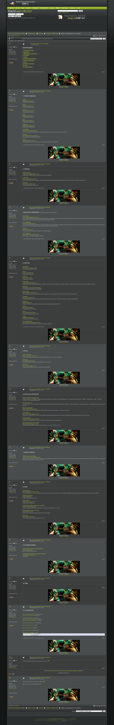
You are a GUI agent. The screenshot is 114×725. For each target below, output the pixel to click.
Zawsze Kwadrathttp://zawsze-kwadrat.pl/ (29, 355)
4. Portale (26, 55)
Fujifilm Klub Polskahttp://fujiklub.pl (28, 496)
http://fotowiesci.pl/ (26, 635)
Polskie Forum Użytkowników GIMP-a (16, 33)
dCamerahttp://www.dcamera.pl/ (29, 297)
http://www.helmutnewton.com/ (30, 614)
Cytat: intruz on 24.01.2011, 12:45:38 (30, 632)
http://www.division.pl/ (28, 627)
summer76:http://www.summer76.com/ (30, 178)
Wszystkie (17, 35)
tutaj (69, 672)
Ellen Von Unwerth (27, 402)
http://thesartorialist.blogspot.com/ (31, 619)
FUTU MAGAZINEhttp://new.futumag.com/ (29, 223)
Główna (12, 8)
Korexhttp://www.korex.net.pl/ (29, 312)
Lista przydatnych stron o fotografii (39, 43)
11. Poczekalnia (27, 67)
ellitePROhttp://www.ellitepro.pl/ (29, 183)
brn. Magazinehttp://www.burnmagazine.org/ (31, 234)
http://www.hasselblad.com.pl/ (29, 623)
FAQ (23, 8)
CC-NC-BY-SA (73, 719)
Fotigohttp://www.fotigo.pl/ (28, 317)
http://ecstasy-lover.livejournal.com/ (31, 620)
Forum (17, 8)
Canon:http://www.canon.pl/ (28, 100)
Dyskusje (41, 33)
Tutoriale (28, 8)
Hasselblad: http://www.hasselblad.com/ (30, 130)
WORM (57, 8)
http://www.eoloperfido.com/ (28, 633)
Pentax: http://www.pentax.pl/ (28, 110)
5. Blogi (25, 57)
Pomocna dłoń (44, 8)
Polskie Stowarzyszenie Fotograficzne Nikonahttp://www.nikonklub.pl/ (34, 554)
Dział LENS (34, 493)
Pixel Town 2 (65, 8)
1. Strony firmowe (28, 50)
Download (35, 8)
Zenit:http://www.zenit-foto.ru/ (29, 140)
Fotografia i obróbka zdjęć (52, 33)
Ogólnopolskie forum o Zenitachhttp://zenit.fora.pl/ (31, 511)
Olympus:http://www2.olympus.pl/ (29, 125)
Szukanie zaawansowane (63, 12)
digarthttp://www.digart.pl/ (28, 272)
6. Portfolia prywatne (29, 59)
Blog (79, 8)
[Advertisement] (37, 27)
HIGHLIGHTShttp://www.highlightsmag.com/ (31, 216)
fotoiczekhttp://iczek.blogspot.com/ (29, 365)
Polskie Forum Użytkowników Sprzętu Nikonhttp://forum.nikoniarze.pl (34, 506)
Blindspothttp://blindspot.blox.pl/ (29, 360)
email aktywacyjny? (26, 12)
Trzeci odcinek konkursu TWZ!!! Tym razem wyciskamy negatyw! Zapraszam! (64, 670)
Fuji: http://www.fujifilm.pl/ (28, 120)
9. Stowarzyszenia (28, 64)
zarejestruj (29, 10)
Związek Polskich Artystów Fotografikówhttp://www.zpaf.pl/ (33, 549)
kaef (10, 657)
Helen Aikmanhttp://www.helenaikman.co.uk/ (31, 413)
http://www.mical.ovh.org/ (28, 615)
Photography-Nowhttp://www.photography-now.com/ (32, 322)
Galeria (52, 8)
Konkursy (72, 8)
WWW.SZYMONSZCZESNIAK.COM (31, 398)
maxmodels (66, 87)
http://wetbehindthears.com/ (29, 618)
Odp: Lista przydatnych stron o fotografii (39, 91)
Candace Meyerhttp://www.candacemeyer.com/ (31, 418)
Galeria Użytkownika (12, 54)
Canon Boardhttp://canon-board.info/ (29, 501)
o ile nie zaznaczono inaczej (55, 719)
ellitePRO (43, 518)
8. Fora (25, 62)
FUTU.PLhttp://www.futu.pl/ (28, 229)
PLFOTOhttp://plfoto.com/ (27, 277)
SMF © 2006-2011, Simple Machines (50, 720)
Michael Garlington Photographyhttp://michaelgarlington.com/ (31, 423)
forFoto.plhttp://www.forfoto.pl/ (28, 516)
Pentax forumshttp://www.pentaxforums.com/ (31, 491)
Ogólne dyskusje (32, 33)
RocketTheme (64, 720)
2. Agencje (26, 52)
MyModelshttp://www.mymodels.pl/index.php (32, 287)
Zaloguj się (20, 10)
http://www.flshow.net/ (28, 630)
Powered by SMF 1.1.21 (39, 720)
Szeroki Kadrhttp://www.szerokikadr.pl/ (30, 292)
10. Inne (25, 65)
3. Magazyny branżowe (30, 54)
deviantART (61, 87)
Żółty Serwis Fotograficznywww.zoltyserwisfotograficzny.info (32, 456)
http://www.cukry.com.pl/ (28, 625)
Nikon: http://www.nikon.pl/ (28, 105)
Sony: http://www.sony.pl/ (28, 115)
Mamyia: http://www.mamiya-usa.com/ (30, 135)
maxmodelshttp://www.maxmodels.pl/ (29, 282)
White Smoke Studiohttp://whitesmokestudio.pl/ (30, 408)
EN (9, 43)
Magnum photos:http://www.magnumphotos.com (31, 173)
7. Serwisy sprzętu (28, 60)
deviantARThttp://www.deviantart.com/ (30, 267)
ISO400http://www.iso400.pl (28, 307)
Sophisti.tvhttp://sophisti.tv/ (27, 302)
